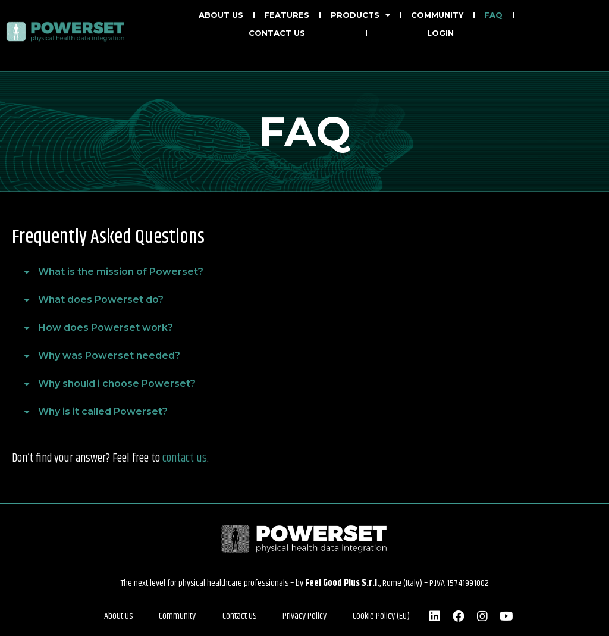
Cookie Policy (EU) (376, 616)
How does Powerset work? (105, 327)
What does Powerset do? (101, 299)
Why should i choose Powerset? (117, 383)
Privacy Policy (302, 616)
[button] (304, 272)
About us (221, 15)
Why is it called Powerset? (103, 411)
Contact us (277, 32)
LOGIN (440, 32)
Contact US (239, 616)
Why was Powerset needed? (109, 355)
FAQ (493, 15)
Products (360, 15)
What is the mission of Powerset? (120, 271)
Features (286, 15)
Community (437, 15)
